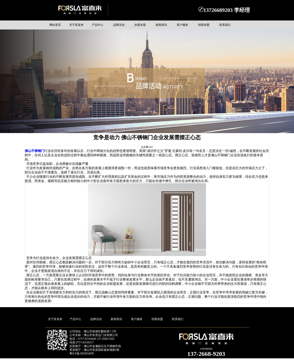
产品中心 (75, 319)
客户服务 (137, 319)
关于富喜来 (55, 319)
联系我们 (177, 319)
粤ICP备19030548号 (81, 353)
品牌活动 (96, 319)
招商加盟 (157, 319)
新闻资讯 (116, 319)
